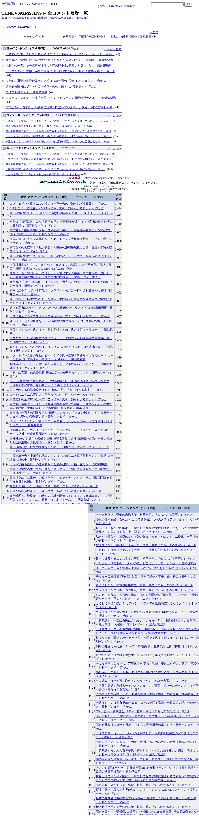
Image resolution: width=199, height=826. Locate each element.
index (114, 36)
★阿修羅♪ (8, 3)
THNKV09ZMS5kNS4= (32, 3)
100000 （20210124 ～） (22, 26)
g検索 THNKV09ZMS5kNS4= (116, 5)
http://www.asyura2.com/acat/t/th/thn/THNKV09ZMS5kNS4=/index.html (44, 17)
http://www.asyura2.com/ (99, 178)
